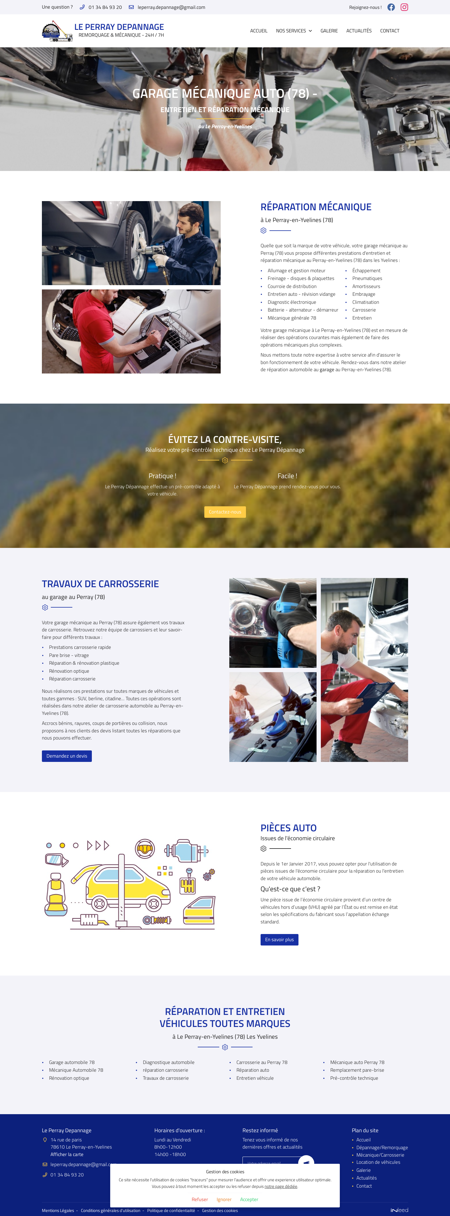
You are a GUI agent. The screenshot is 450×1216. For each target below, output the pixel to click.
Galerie (329, 30)
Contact (389, 30)
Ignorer (224, 1199)
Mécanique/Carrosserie (380, 1155)
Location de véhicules (378, 1162)
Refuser (200, 1199)
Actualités (359, 30)
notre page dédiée (281, 1186)
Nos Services (291, 30)
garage (327, 369)
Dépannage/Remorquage (382, 1147)
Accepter (249, 1199)
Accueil (258, 30)
